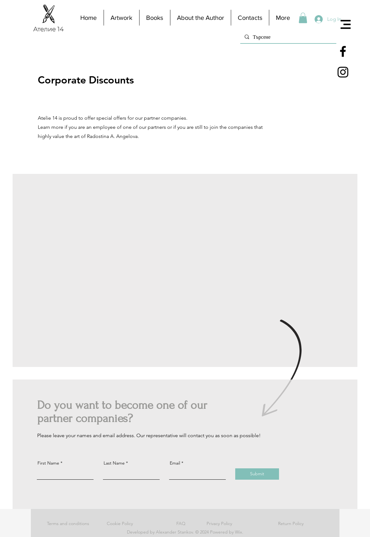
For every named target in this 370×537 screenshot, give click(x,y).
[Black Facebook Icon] (343, 51)
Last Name (114, 463)
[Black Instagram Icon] (343, 72)
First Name (48, 463)
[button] (346, 25)
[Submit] (257, 474)
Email (175, 463)
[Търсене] (288, 36)
